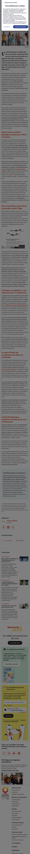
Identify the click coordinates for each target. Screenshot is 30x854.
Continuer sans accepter (10, 2)
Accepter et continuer (20, 27)
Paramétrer (7, 27)
